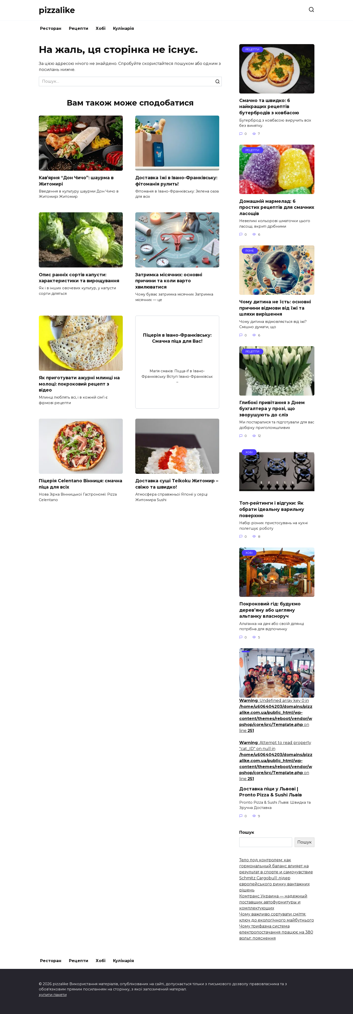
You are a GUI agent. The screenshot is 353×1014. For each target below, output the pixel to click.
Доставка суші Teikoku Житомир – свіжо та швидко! (177, 484)
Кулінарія (123, 28)
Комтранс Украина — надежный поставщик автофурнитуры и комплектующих (273, 902)
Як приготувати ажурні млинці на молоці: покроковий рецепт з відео (79, 384)
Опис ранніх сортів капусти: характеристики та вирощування (79, 278)
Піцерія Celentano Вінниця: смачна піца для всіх (71, 484)
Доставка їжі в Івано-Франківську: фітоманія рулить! (177, 181)
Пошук (246, 832)
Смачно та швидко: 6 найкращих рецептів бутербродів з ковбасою (269, 106)
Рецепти (78, 28)
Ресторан (50, 28)
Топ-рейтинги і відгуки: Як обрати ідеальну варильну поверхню (271, 509)
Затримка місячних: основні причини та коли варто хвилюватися (169, 281)
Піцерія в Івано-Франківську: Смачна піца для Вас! (177, 338)
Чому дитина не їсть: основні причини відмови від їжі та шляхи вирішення (275, 308)
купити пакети (53, 994)
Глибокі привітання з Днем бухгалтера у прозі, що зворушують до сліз (272, 408)
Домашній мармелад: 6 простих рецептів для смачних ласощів (276, 207)
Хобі (100, 28)
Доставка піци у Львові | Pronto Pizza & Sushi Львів (270, 792)
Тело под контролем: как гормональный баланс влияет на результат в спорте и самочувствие (276, 866)
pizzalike (57, 10)
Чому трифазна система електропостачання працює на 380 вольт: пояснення (276, 932)
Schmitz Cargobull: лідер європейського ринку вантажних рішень (274, 884)
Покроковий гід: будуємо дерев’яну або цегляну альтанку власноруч (270, 610)
